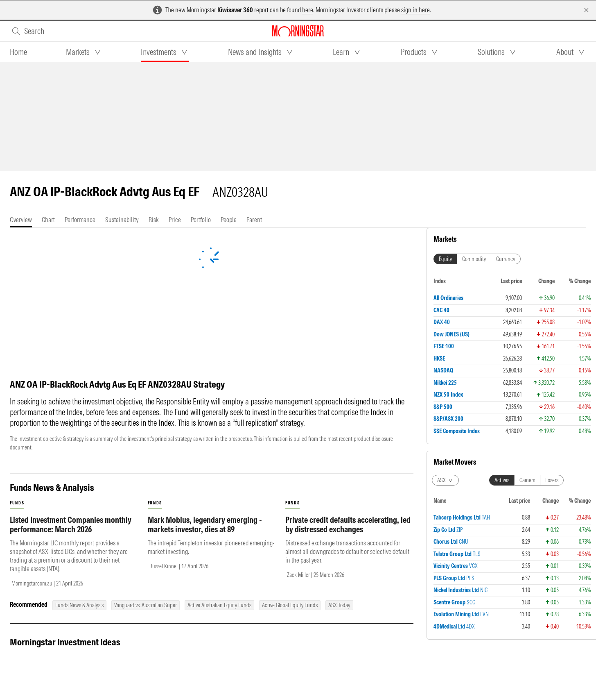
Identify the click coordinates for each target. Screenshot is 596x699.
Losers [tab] (551, 309)
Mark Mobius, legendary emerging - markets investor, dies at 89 (205, 524)
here (307, 10)
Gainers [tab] (527, 309)
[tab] (18, 52)
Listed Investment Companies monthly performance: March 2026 (70, 524)
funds (17, 503)
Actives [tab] (501, 309)
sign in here (415, 10)
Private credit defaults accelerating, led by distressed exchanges (348, 524)
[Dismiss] (586, 10)
